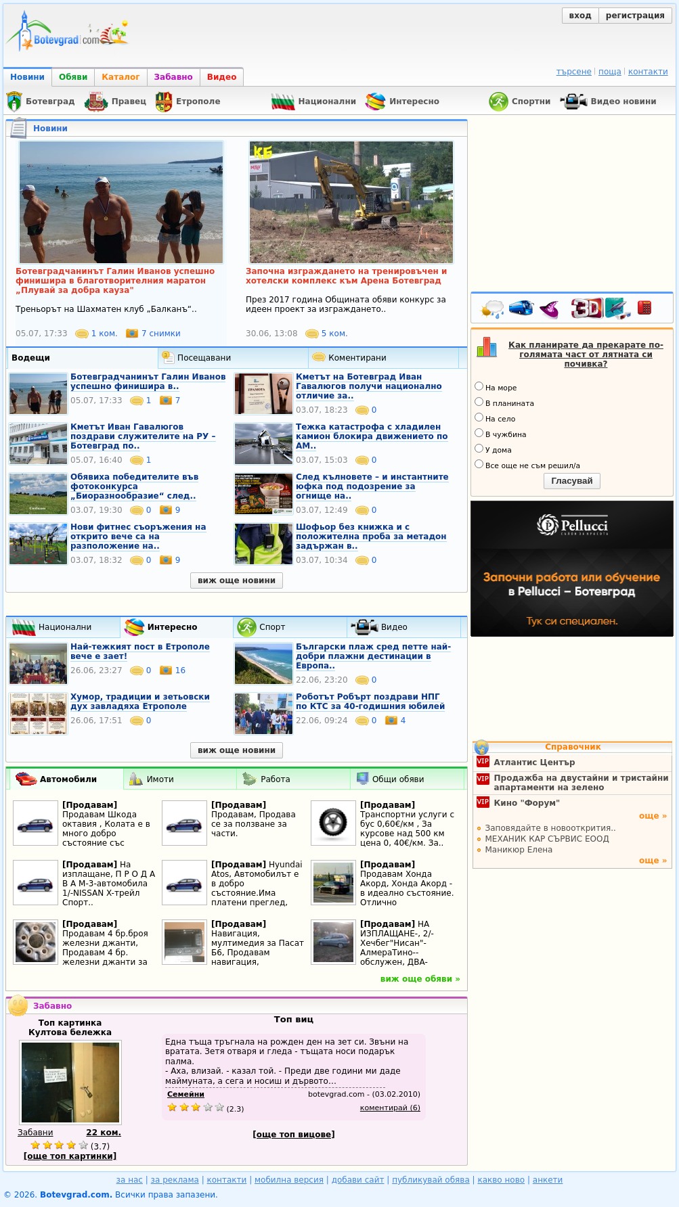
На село (495, 418)
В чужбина (501, 433)
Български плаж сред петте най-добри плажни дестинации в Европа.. (373, 656)
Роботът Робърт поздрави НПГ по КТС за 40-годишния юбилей (370, 701)
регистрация (635, 15)
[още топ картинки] (70, 1156)
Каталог (120, 77)
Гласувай (571, 481)
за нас (129, 1180)
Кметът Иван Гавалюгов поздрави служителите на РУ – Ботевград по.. (143, 436)
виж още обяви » (420, 979)
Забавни (35, 1132)
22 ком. (103, 1132)
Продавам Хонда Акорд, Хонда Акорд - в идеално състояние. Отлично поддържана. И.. (407, 893)
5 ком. (326, 333)
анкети (548, 1180)
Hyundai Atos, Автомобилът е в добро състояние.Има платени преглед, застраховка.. (257, 888)
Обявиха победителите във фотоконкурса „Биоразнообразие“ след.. (134, 486)
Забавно (173, 77)
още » (653, 816)
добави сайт (358, 1180)
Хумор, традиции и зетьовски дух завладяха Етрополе (140, 701)
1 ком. (98, 333)
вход (580, 15)
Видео (222, 77)
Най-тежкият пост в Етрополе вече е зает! (140, 651)
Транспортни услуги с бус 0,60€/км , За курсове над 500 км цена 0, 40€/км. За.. (407, 829)
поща (609, 71)
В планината (504, 402)
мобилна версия (289, 1180)
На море (496, 387)
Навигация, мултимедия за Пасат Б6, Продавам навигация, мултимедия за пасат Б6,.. (257, 957)
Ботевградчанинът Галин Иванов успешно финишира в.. (147, 381)
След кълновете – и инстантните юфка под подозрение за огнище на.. (372, 486)
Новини (27, 77)
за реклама (175, 1180)
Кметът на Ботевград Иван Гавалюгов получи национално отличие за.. (369, 386)
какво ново (501, 1180)
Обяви (73, 77)
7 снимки (153, 333)
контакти (648, 71)
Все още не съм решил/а (527, 464)
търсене (574, 71)
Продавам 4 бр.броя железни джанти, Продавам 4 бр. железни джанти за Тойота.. (105, 952)
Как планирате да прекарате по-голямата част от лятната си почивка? (585, 354)
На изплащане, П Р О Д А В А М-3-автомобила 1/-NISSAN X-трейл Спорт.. (108, 883)
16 (172, 670)
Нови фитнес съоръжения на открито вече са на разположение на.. (138, 536)
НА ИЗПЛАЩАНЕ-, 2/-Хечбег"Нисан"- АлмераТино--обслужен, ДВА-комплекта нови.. (397, 947)
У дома (493, 449)
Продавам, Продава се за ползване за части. (253, 824)
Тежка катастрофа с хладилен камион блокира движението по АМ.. (372, 436)
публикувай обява (431, 1180)
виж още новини (237, 580)
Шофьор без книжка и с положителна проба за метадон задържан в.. (371, 536)
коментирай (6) (390, 1107)
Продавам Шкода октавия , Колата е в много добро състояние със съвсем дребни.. (106, 833)
